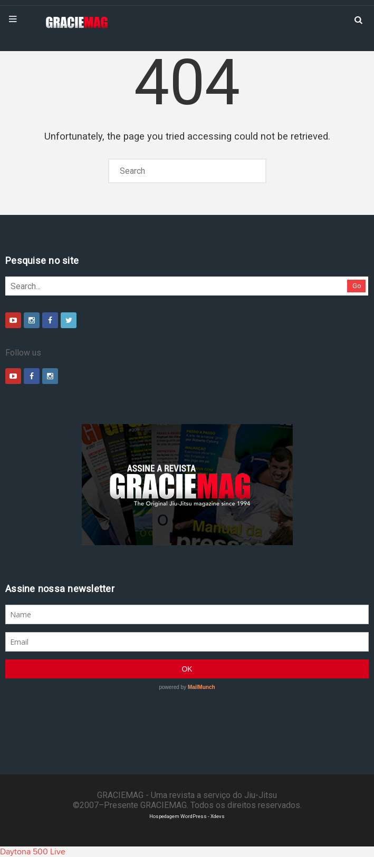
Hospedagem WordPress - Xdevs (187, 816)
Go (356, 286)
